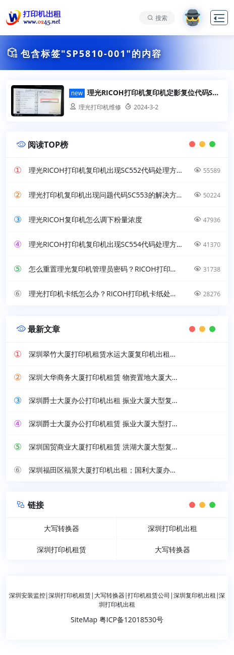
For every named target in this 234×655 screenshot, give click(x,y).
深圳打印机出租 (172, 528)
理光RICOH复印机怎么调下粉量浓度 (85, 219)
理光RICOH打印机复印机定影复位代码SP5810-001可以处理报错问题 (155, 93)
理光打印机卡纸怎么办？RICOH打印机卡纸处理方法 (105, 293)
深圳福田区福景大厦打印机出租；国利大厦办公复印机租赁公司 (105, 470)
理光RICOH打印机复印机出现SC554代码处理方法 (105, 244)
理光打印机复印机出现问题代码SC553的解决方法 (105, 195)
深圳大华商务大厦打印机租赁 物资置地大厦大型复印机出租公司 (105, 377)
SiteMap (84, 619)
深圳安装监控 (27, 595)
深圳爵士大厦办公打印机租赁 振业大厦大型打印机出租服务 (105, 423)
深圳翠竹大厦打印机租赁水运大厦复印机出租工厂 (105, 354)
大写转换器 (61, 528)
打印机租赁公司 (149, 595)
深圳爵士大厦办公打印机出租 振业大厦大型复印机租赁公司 (105, 400)
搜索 (161, 18)
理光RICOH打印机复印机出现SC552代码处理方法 (105, 170)
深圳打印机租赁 (61, 549)
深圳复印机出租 (194, 595)
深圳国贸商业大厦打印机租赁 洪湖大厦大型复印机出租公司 (105, 446)
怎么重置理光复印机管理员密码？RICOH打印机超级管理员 (105, 269)
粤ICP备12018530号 (131, 619)
